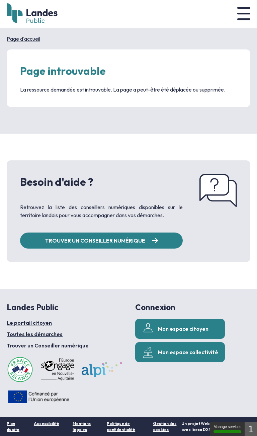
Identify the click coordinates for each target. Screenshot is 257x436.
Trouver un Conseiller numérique (48, 345)
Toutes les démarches (35, 334)
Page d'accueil (23, 38)
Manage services (227, 429)
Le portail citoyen (29, 322)
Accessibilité (46, 423)
